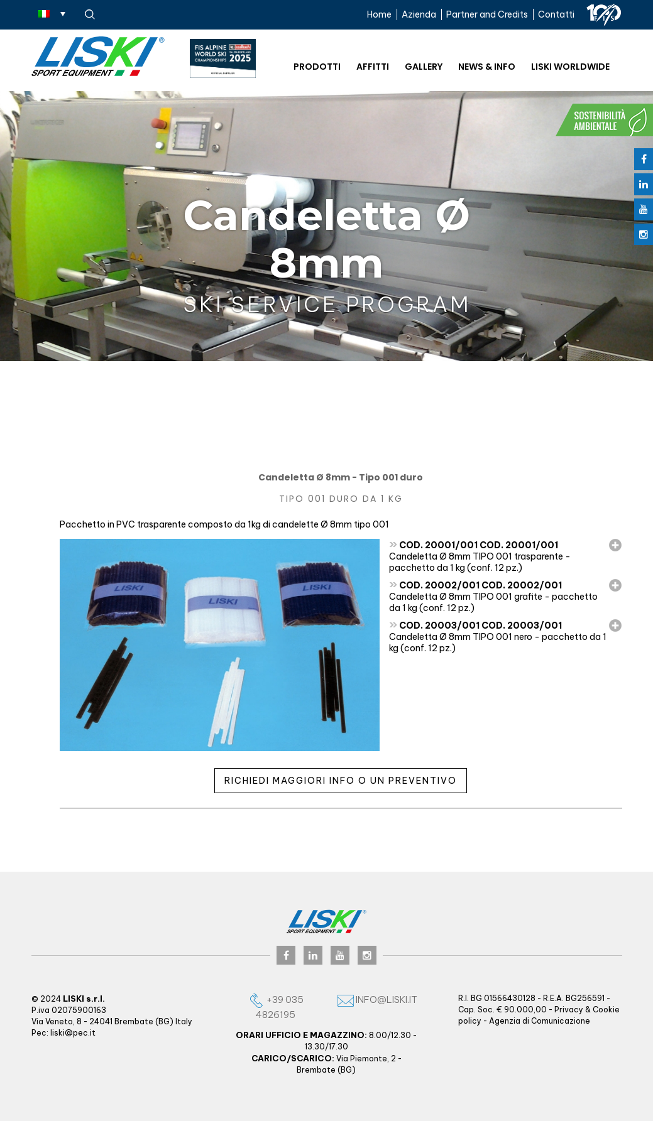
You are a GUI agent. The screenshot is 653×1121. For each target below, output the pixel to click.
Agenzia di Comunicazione (539, 1021)
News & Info (486, 66)
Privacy (568, 1009)
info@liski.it (377, 999)
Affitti (372, 66)
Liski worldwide (570, 66)
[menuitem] (51, 13)
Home (379, 14)
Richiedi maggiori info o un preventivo (340, 780)
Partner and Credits (487, 14)
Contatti (556, 14)
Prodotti (317, 66)
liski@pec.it (73, 1032)
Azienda (419, 14)
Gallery (423, 66)
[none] (51, 13)
